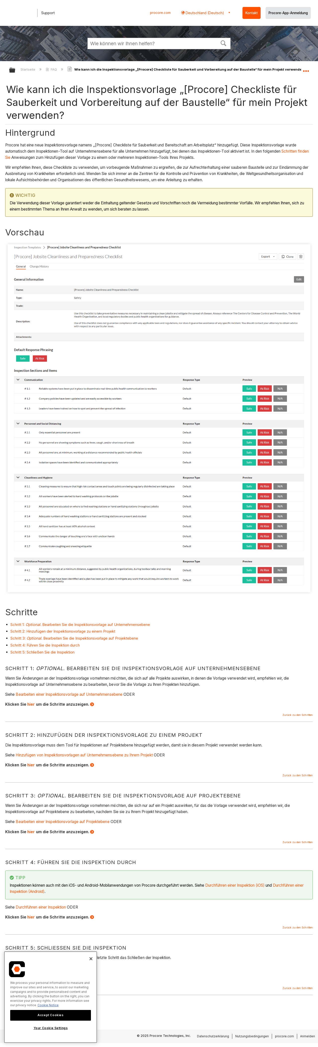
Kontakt (251, 13)
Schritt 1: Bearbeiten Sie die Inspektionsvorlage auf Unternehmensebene (80, 624)
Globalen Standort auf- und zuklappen (306, 69)
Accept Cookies (50, 1015)
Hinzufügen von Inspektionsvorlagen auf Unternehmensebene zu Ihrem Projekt (84, 755)
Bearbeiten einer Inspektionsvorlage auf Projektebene (62, 821)
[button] (224, 43)
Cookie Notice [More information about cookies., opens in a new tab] (48, 1005)
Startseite (28, 69)
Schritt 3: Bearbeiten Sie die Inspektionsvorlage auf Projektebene (74, 638)
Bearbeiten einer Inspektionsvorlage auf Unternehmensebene (69, 694)
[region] (50, 997)
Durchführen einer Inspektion (41, 907)
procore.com (160, 13)
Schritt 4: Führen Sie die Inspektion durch (45, 645)
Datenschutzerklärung (213, 1036)
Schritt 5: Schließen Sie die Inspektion (42, 652)
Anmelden (307, 1036)
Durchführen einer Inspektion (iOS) (235, 885)
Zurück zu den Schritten (297, 714)
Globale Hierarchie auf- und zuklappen (15, 70)
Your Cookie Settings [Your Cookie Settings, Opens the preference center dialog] (51, 1028)
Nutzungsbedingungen (252, 1036)
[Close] (90, 958)
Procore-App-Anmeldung (288, 13)
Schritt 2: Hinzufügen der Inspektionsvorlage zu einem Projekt (62, 631)
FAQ (52, 69)
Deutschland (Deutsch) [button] (204, 13)
